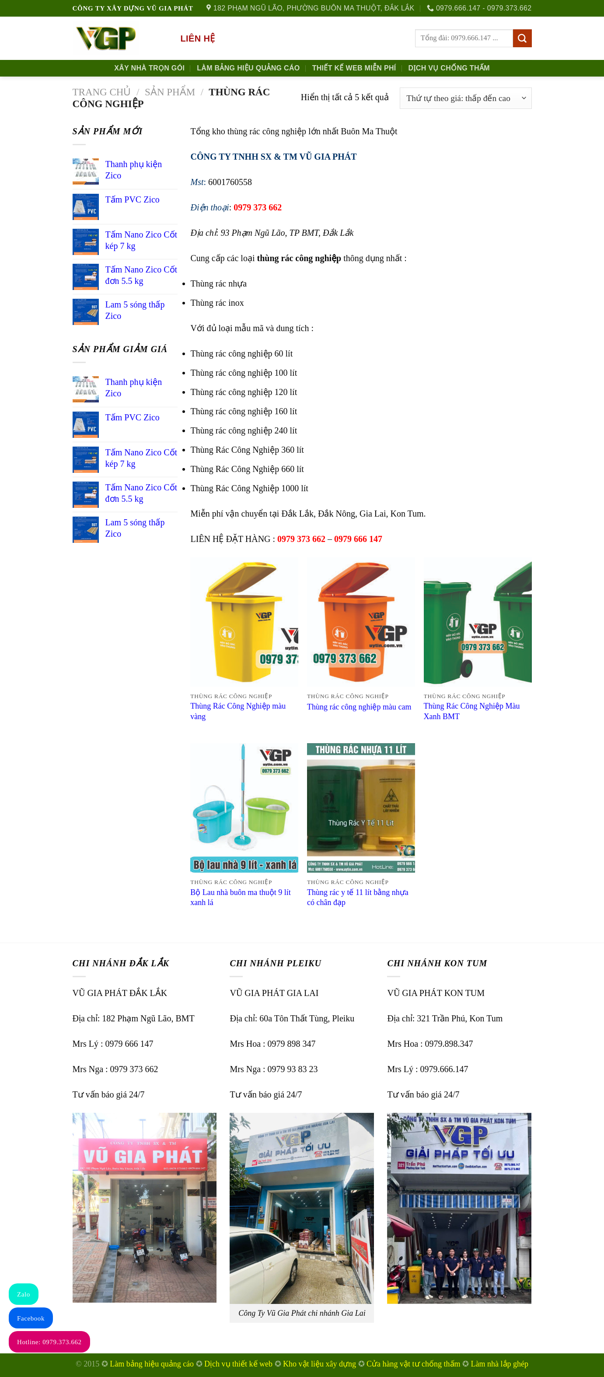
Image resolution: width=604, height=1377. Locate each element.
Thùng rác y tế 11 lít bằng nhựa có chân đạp (357, 897)
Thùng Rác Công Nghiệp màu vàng (238, 711)
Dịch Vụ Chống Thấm (449, 68)
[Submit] (522, 38)
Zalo (23, 1294)
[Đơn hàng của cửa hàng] (466, 98)
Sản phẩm (170, 92)
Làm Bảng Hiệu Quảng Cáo (248, 68)
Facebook (31, 1318)
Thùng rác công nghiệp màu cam (359, 706)
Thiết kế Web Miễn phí (354, 68)
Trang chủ (102, 92)
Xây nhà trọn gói (149, 68)
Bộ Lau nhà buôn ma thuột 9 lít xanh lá (240, 897)
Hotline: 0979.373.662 (49, 1342)
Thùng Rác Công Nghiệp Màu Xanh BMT (472, 711)
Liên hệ (198, 38)
